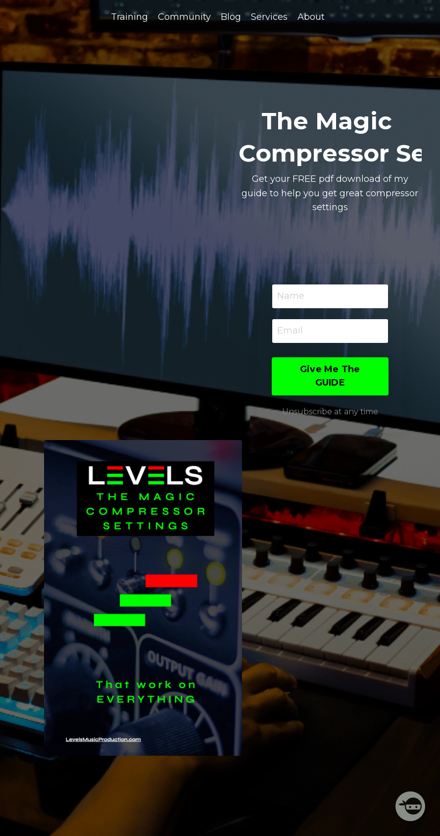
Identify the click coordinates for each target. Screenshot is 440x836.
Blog (231, 16)
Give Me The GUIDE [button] (330, 376)
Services (269, 16)
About (311, 16)
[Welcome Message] (410, 806)
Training (129, 16)
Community (184, 16)
